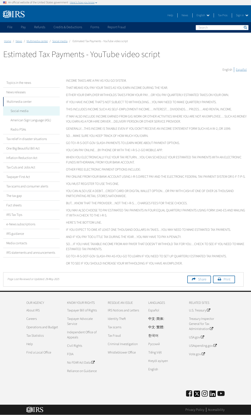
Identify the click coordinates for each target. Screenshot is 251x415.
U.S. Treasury (199, 310)
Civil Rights (74, 345)
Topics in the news (18, 82)
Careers (31, 318)
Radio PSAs (17, 129)
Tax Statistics (35, 335)
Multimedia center (37, 41)
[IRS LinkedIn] (212, 395)
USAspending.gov (203, 345)
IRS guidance (15, 233)
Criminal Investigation (123, 344)
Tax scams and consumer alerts (27, 186)
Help (170, 15)
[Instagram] (205, 394)
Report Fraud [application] (117, 27)
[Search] (222, 27)
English (203, 15)
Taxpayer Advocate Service (80, 321)
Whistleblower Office (122, 352)
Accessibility (216, 410)
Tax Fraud (114, 335)
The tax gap (14, 195)
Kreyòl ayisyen (158, 361)
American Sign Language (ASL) (29, 120)
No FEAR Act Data (80, 362)
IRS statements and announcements (30, 252)
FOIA (70, 354)
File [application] (9, 27)
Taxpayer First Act (18, 177)
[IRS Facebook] (189, 394)
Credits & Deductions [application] (68, 27)
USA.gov (196, 337)
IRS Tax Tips (14, 214)
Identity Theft (117, 318)
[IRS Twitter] (197, 395)
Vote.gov (197, 354)
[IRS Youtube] (221, 394)
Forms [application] (94, 27)
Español (241, 69)
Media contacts (16, 243)
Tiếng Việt (155, 352)
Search (245, 27)
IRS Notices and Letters (123, 310)
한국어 (153, 335)
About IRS (33, 310)
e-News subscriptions (20, 224)
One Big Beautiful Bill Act (23, 148)
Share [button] (202, 279)
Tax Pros (223, 15)
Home (7, 41)
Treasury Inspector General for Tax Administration (201, 323)
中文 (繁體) (156, 327)
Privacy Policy (194, 410)
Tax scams (114, 327)
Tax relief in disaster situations (26, 139)
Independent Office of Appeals (82, 335)
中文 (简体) (156, 318)
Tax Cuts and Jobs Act (20, 167)
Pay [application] (23, 27)
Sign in (242, 15)
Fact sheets (14, 205)
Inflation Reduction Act (21, 158)
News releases (16, 92)
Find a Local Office (38, 352)
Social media (59, 41)
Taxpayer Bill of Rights (82, 310)
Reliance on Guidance (82, 371)
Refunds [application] (39, 27)
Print (227, 279)
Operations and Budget (42, 327)
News (185, 15)
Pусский (154, 344)
